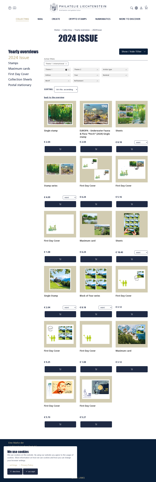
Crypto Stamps (78, 19)
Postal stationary (19, 85)
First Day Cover (88, 186)
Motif (57, 81)
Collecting (22, 19)
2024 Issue (78, 38)
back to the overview (54, 98)
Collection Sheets (20, 79)
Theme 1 (57, 69)
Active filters (49, 59)
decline (15, 471)
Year (86, 75)
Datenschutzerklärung (137, 456)
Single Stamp (51, 296)
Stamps (13, 63)
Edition (57, 75)
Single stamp (51, 131)
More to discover (129, 19)
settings (12, 465)
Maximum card (87, 241)
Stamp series (50, 186)
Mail (40, 19)
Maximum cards (19, 68)
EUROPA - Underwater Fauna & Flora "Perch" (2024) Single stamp (95, 134)
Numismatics (102, 19)
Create (56, 19)
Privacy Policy (26, 465)
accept (32, 471)
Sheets (119, 131)
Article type (115, 69)
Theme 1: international (55, 64)
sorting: (48, 90)
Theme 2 (86, 69)
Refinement (86, 81)
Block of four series (90, 296)
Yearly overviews (23, 51)
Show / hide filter (135, 52)
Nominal (115, 75)
